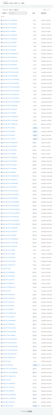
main (15, 3)
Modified (43, 13)
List (44, 9)
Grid (48, 9)
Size (34, 13)
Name (5, 13)
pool (11, 3)
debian (6, 3)
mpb (22, 3)
